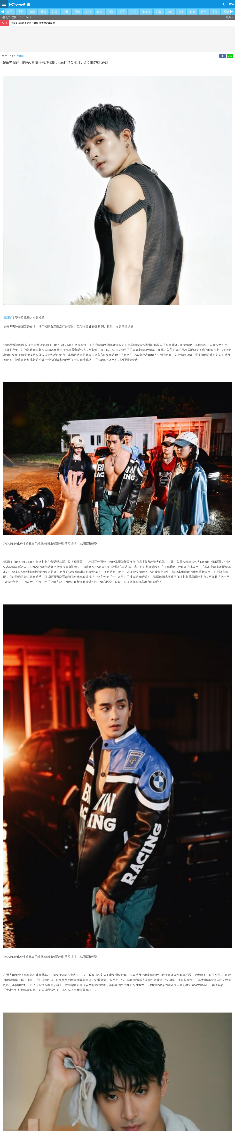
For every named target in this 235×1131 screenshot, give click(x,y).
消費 (158, 11)
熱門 (9, 11)
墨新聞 (20, 56)
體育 (122, 11)
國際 (77, 11)
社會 (43, 11)
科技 (66, 11)
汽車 (181, 11)
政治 (32, 11)
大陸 (88, 11)
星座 (215, 11)
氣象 (229, 17)
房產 (203, 11)
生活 (133, 11)
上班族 (146, 11)
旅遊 (169, 11)
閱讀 (226, 11)
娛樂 (111, 11)
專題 (21, 11)
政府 (192, 11)
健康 (99, 11)
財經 (54, 11)
